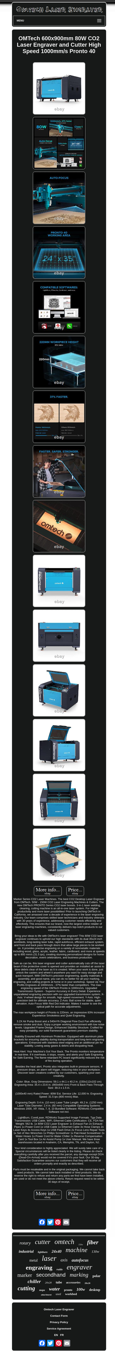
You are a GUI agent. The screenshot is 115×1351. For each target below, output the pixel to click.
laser (49, 1258)
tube (59, 1282)
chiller (34, 1281)
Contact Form (59, 1315)
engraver (79, 1267)
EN (56, 1335)
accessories (73, 1282)
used (58, 1294)
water (54, 1289)
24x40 (57, 1251)
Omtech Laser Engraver (59, 1309)
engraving (39, 1267)
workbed (71, 1294)
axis (64, 1259)
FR (62, 1335)
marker (24, 1275)
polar (96, 1276)
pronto (68, 1290)
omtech (64, 1241)
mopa (42, 1290)
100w (80, 1289)
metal (33, 1260)
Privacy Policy (59, 1322)
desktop (94, 1290)
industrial (26, 1251)
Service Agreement (59, 1328)
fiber (92, 1242)
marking (79, 1275)
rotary (25, 1242)
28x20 (87, 1283)
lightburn (42, 1252)
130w (95, 1252)
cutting (26, 1288)
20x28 (48, 1282)
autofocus (80, 1260)
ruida (60, 1269)
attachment (46, 1294)
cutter (43, 1241)
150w (81, 1244)
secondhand (51, 1275)
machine (76, 1250)
